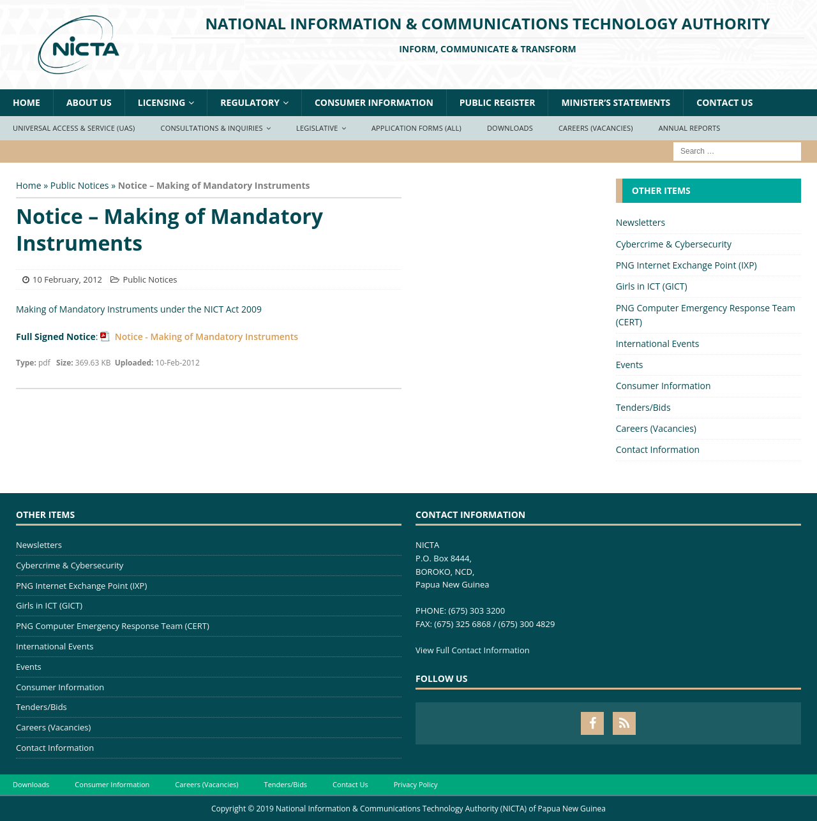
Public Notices (79, 185)
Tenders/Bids (643, 407)
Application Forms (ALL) (416, 128)
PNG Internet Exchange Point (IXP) (686, 265)
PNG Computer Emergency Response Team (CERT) (705, 315)
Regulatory (250, 102)
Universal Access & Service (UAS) (74, 128)
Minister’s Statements (615, 102)
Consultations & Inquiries (212, 128)
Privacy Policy (416, 784)
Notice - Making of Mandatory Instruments (205, 336)
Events (629, 365)
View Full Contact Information (473, 650)
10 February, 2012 (67, 279)
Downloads (510, 128)
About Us (89, 102)
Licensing (162, 102)
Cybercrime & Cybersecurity (673, 244)
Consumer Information (374, 102)
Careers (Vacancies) (595, 128)
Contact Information (658, 449)
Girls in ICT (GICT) (651, 286)
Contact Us (724, 102)
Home (26, 102)
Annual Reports (690, 128)
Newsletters (641, 222)
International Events (658, 343)
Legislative (317, 128)
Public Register (498, 102)
